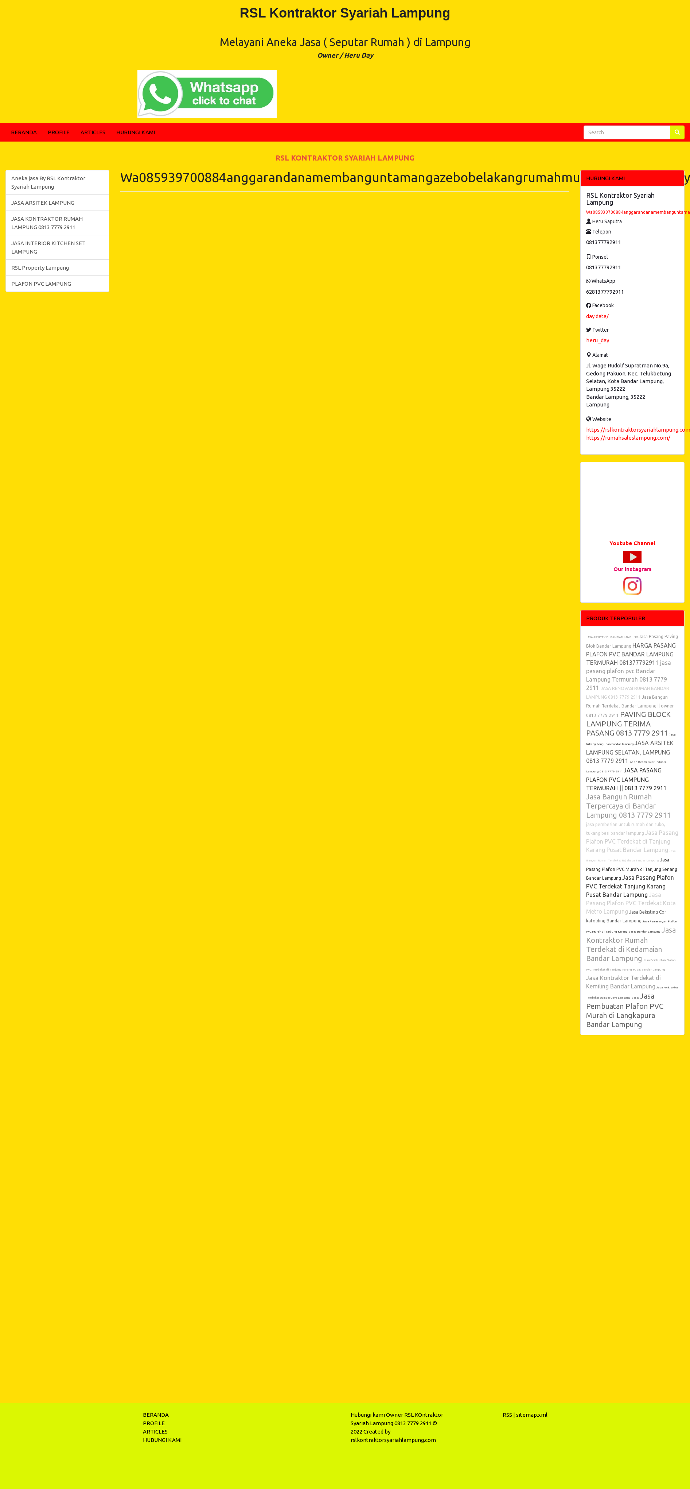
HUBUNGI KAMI (135, 132)
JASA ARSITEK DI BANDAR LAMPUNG (612, 637)
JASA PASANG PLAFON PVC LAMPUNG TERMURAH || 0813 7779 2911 (626, 779)
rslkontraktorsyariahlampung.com (393, 1440)
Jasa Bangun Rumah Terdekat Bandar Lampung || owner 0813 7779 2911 (630, 706)
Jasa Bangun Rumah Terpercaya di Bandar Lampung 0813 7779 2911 (628, 805)
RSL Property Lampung (40, 268)
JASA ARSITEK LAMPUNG (42, 203)
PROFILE (59, 132)
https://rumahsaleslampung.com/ (628, 438)
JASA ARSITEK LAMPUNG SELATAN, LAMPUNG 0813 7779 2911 (630, 752)
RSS (507, 1415)
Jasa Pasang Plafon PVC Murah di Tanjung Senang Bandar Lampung (631, 868)
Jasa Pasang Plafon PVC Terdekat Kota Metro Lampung (631, 903)
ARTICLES (93, 132)
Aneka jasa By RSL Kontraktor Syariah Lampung (48, 182)
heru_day (597, 340)
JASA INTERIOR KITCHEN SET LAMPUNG (48, 247)
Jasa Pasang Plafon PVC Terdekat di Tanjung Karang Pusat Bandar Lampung (632, 841)
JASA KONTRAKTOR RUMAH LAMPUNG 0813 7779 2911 (47, 223)
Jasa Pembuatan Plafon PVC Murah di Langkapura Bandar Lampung (624, 1010)
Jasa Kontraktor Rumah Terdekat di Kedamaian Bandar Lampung (631, 944)
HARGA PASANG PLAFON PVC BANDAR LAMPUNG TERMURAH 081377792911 (631, 654)
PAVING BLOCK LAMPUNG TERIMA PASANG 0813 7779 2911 (628, 723)
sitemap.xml (531, 1415)
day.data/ (597, 316)
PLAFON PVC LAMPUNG (41, 284)
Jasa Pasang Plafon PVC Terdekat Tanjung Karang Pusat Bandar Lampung (630, 886)
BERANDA (24, 132)
